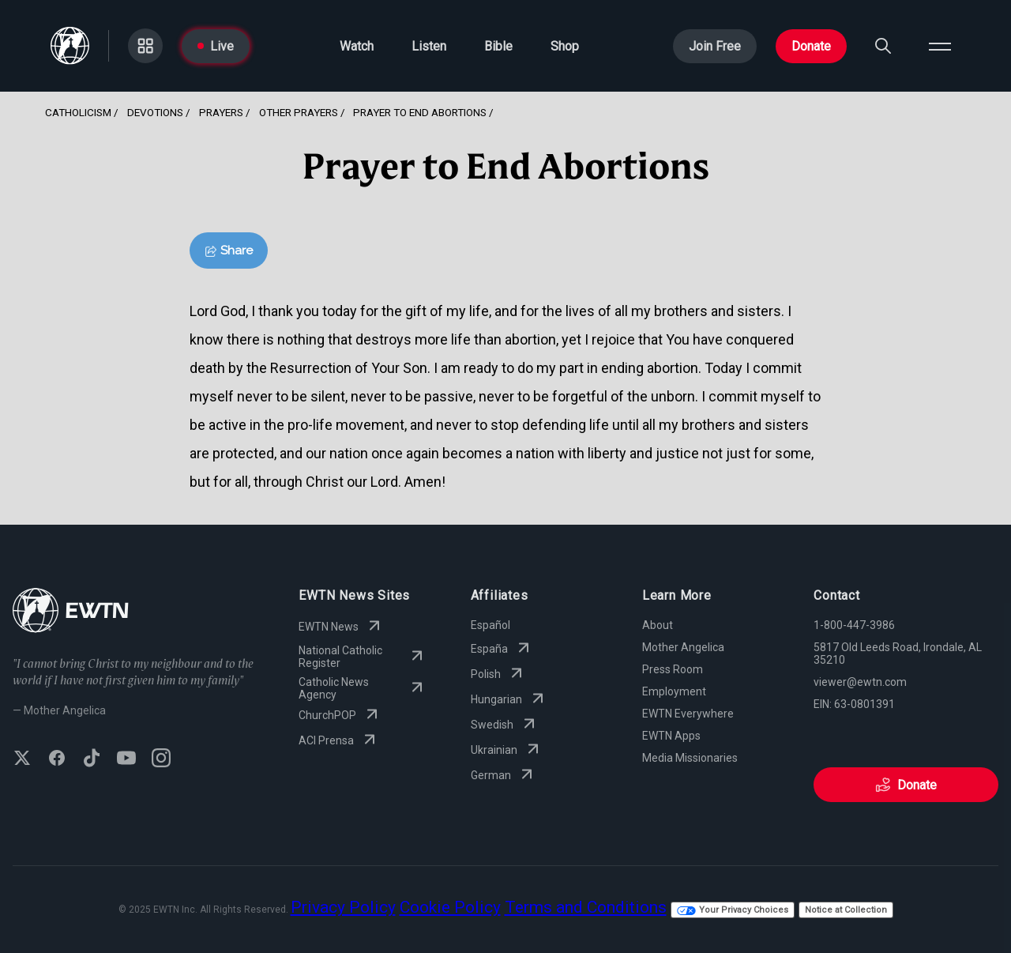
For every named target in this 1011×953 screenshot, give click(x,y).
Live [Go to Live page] (215, 46)
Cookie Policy (450, 907)
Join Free (715, 46)
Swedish (505, 725)
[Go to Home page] (70, 46)
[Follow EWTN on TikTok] (91, 759)
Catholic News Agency (362, 688)
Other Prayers (298, 112)
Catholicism (78, 112)
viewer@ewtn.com (860, 682)
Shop (565, 46)
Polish (498, 674)
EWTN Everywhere (688, 713)
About (657, 625)
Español (490, 625)
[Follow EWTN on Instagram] (161, 759)
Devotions (155, 112)
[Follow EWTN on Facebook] (56, 759)
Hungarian (509, 699)
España (502, 649)
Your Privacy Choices (732, 910)
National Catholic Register (362, 656)
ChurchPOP (340, 715)
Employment (674, 691)
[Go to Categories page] (145, 45)
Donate (811, 46)
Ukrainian (507, 750)
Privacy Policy (343, 907)
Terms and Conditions (586, 907)
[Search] (883, 45)
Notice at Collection (846, 910)
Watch (357, 46)
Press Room (672, 669)
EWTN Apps (671, 735)
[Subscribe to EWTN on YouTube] (126, 759)
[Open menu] (939, 45)
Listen (429, 46)
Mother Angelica (683, 647)
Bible (498, 46)
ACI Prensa (339, 740)
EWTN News (341, 627)
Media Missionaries (690, 757)
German (503, 775)
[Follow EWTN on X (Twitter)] (22, 759)
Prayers (221, 112)
